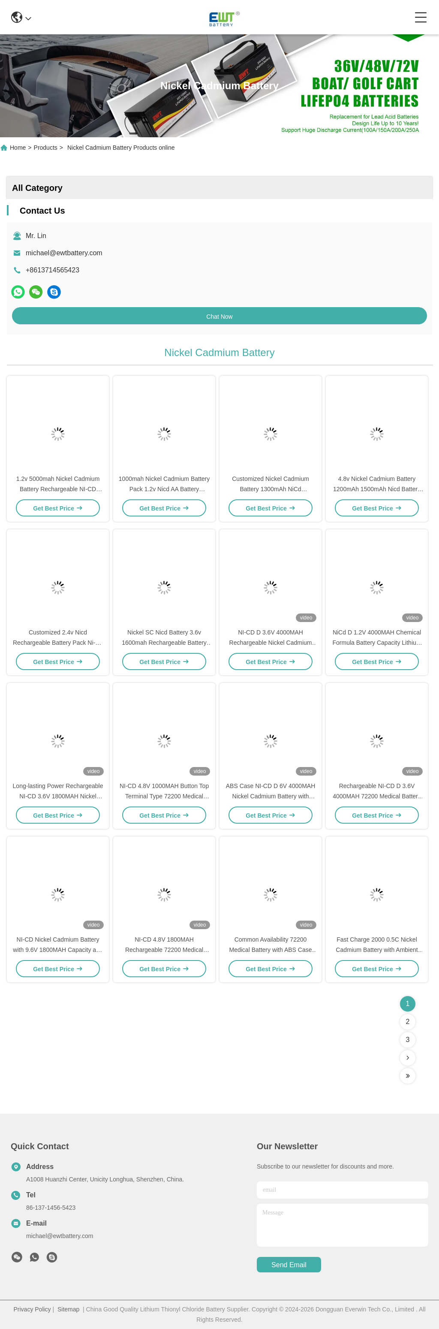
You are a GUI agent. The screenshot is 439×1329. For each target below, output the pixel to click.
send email (289, 1265)
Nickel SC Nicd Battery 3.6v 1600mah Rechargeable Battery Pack (164, 642)
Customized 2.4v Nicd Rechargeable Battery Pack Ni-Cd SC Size (58, 642)
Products (45, 147)
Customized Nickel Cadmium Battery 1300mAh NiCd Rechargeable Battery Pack (270, 489)
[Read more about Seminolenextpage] (407, 1058)
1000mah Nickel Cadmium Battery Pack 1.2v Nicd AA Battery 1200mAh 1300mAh (164, 489)
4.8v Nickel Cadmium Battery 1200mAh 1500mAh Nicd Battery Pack (377, 489)
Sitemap (68, 1309)
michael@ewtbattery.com (64, 253)
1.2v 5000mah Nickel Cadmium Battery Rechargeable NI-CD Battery (58, 489)
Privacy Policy (32, 1309)
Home (18, 147)
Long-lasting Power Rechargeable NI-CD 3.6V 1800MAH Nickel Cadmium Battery (58, 796)
